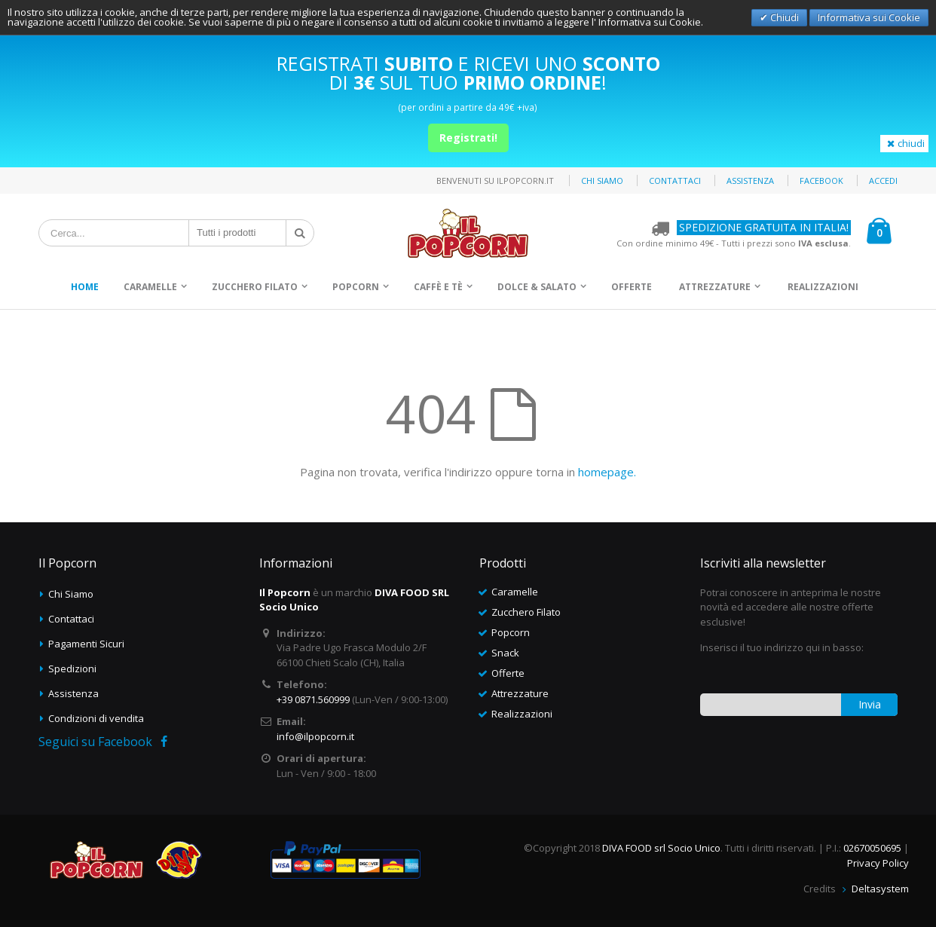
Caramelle (150, 286)
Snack (505, 652)
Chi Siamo (70, 594)
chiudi (904, 143)
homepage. (607, 471)
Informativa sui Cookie (869, 17)
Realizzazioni (823, 286)
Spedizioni (72, 668)
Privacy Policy (878, 863)
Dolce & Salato (537, 286)
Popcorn (355, 286)
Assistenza (750, 180)
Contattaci (675, 180)
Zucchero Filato (255, 286)
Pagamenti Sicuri (86, 643)
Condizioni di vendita (96, 718)
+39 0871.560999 (313, 699)
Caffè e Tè (438, 286)
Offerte (631, 286)
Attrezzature (715, 286)
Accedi (883, 180)
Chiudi (783, 17)
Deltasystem (880, 888)
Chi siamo (602, 180)
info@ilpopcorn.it (315, 736)
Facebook (821, 180)
